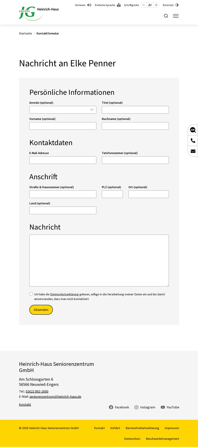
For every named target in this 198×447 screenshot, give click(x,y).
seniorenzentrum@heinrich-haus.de (55, 396)
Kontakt (25, 404)
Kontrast (168, 5)
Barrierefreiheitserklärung (142, 428)
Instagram (147, 407)
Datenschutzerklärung (64, 294)
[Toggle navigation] (175, 16)
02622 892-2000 (37, 391)
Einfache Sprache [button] (105, 5)
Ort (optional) (137, 187)
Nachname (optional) (116, 119)
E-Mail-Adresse (39, 153)
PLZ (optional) (111, 187)
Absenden (41, 309)
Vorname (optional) (42, 119)
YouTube (173, 407)
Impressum (172, 428)
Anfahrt (115, 428)
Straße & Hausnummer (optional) (51, 187)
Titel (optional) (112, 103)
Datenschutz (132, 439)
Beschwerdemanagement (162, 439)
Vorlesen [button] (80, 5)
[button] (144, 5)
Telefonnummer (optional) (120, 153)
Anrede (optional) (41, 103)
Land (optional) (39, 203)
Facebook (122, 407)
